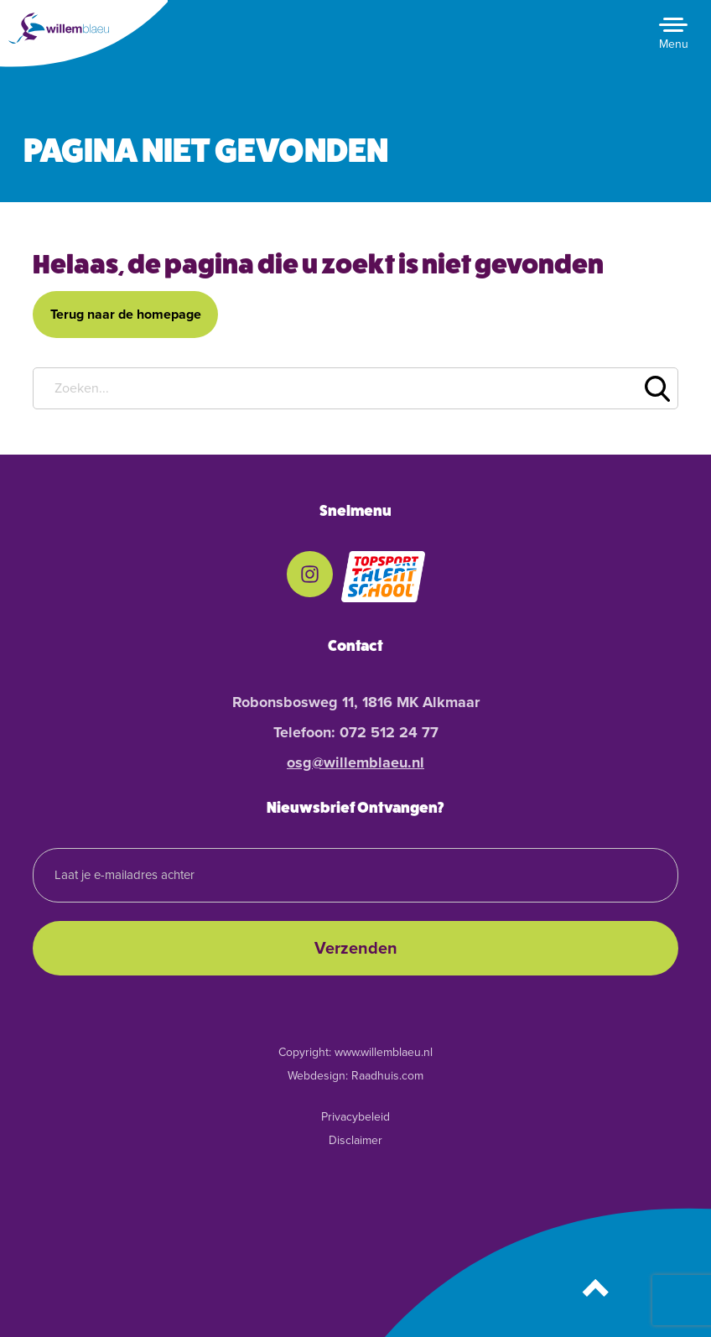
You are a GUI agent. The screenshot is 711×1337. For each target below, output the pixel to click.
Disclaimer (355, 1140)
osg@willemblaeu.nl (355, 762)
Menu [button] (673, 44)
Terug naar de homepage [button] (125, 314)
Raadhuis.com (387, 1076)
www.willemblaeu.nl (384, 1052)
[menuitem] (310, 577)
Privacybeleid (355, 1117)
